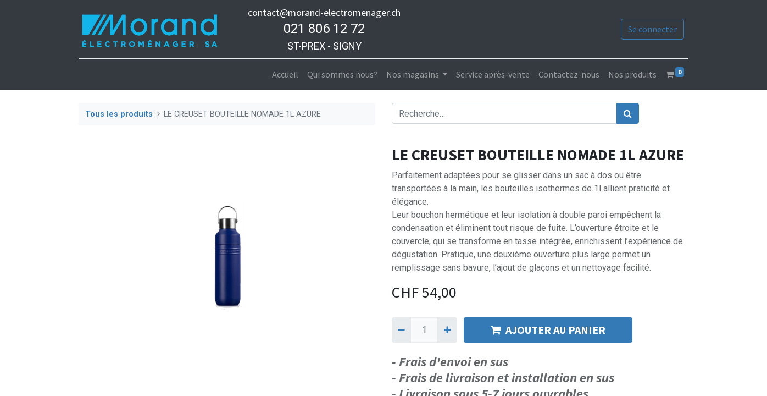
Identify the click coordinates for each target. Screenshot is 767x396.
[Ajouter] (447, 330)
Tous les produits (119, 114)
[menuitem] (285, 74)
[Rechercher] (627, 113)
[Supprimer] (401, 330)
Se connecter (652, 29)
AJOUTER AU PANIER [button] (548, 330)
